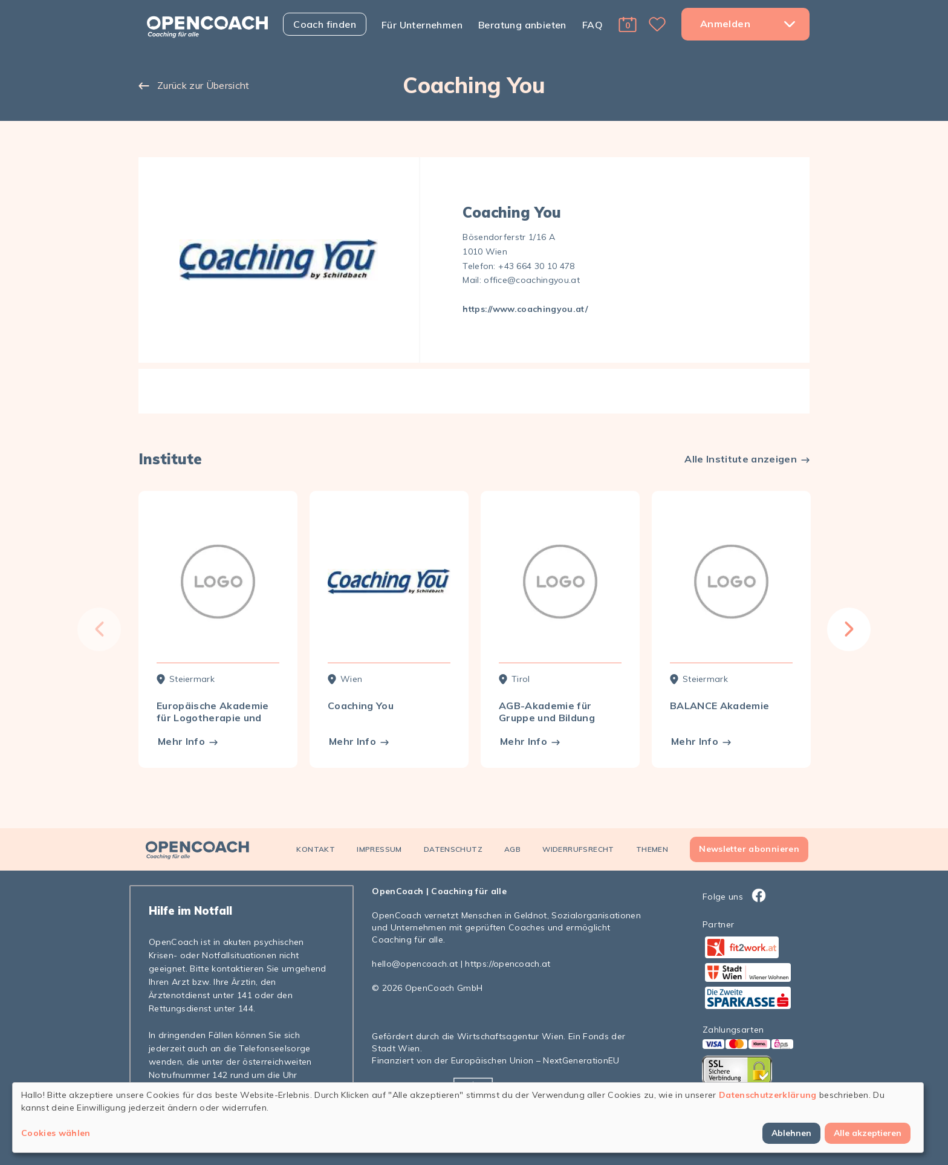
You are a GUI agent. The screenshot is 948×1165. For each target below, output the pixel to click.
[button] (627, 24)
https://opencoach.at (508, 963)
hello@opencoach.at (415, 963)
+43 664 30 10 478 (536, 266)
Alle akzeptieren (867, 1133)
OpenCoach (397, 891)
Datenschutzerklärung (768, 1094)
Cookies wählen (56, 1133)
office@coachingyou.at (532, 279)
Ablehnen (791, 1133)
